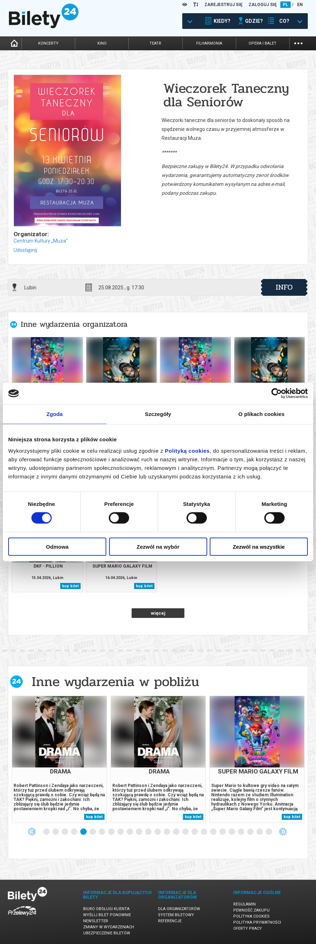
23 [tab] (250, 832)
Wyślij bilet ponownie (107, 915)
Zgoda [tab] (54, 414)
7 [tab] (102, 832)
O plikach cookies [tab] (261, 414)
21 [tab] (232, 832)
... (298, 42)
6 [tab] (93, 832)
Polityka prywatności (257, 922)
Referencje (170, 921)
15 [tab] (176, 832)
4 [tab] (74, 832)
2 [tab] (56, 832)
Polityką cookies (187, 450)
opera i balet (262, 43)
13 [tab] (158, 832)
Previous (32, 832)
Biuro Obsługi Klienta (106, 909)
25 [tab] (269, 832)
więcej (158, 613)
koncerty (48, 43)
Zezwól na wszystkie (259, 546)
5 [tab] (83, 832)
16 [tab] (185, 832)
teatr (155, 43)
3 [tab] (65, 832)
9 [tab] (120, 832)
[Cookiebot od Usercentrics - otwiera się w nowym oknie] (276, 393)
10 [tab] (130, 832)
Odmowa (57, 546)
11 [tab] (139, 832)
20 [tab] (222, 832)
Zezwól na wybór (158, 546)
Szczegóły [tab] (158, 414)
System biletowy (176, 915)
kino (102, 43)
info (284, 287)
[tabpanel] (59, 759)
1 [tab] (46, 832)
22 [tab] (241, 832)
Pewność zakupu (251, 910)
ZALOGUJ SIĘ (263, 4)
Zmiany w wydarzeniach (108, 927)
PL (285, 4)
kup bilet (70, 586)
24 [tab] (260, 832)
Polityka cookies (251, 916)
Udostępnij (25, 250)
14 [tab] (167, 832)
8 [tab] (111, 832)
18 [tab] (204, 832)
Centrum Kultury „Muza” (41, 241)
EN (300, 4)
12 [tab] (148, 832)
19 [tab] (213, 832)
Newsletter (95, 921)
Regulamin (244, 904)
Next (283, 832)
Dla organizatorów (179, 909)
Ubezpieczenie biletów (106, 933)
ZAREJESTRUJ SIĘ (223, 4)
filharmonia (209, 43)
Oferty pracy (247, 928)
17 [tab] (195, 832)
